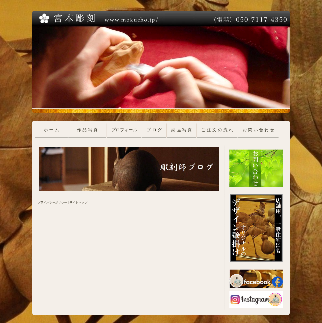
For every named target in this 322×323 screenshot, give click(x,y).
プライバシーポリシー (52, 202)
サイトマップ (78, 202)
